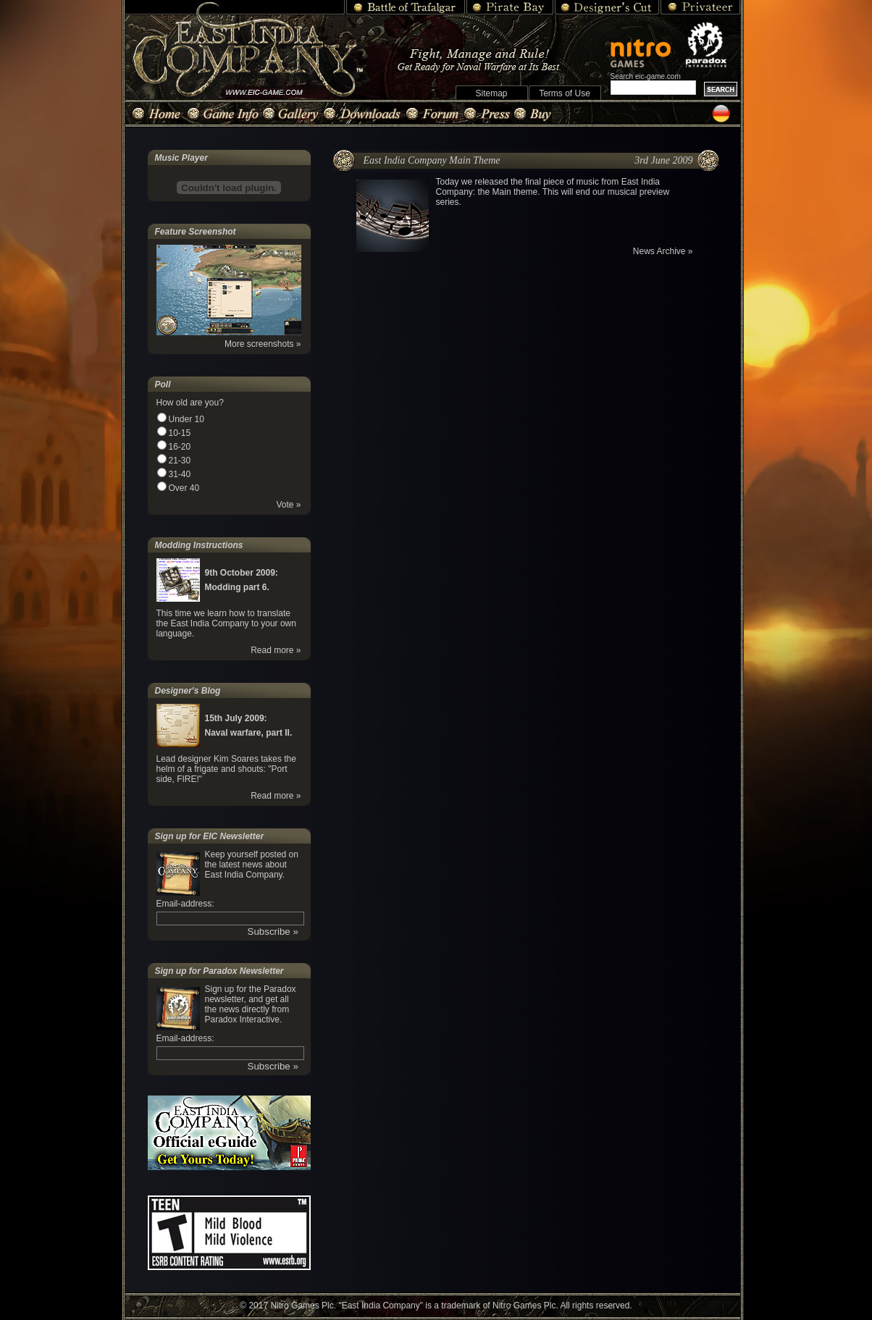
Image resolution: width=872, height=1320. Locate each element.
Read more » (276, 650)
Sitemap (491, 93)
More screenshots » (263, 344)
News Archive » (663, 251)
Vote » (288, 505)
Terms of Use (564, 93)
